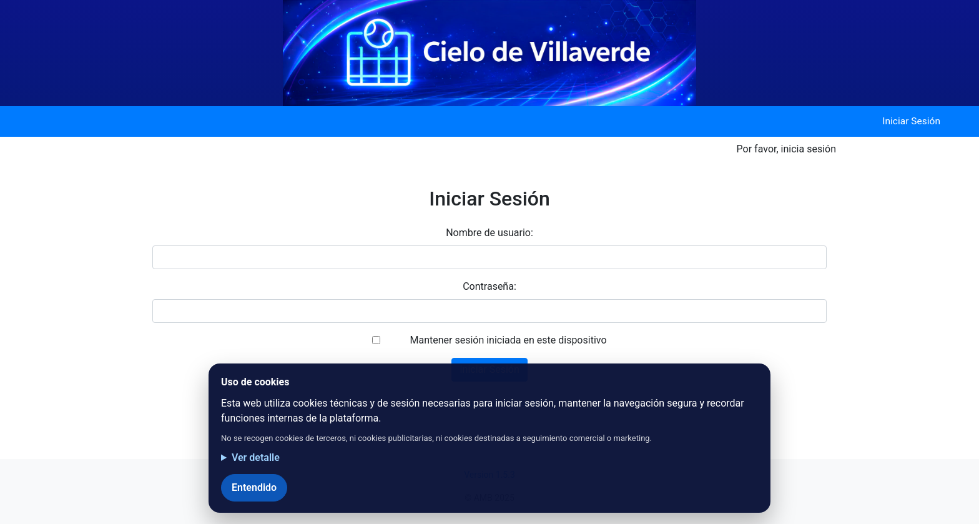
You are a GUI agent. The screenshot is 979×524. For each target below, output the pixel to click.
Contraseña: (489, 286)
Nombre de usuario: (489, 233)
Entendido (254, 487)
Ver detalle (256, 457)
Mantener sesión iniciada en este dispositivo (508, 340)
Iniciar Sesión (911, 121)
